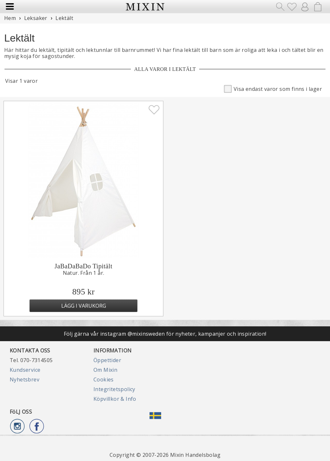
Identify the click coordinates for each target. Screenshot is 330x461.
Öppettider (107, 360)
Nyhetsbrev (24, 379)
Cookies (103, 379)
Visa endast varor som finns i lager (273, 88)
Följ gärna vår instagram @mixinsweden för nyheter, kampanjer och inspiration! (165, 333)
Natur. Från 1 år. (83, 273)
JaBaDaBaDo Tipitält (83, 266)
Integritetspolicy (114, 389)
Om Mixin (105, 369)
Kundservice (25, 369)
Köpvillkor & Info (114, 398)
